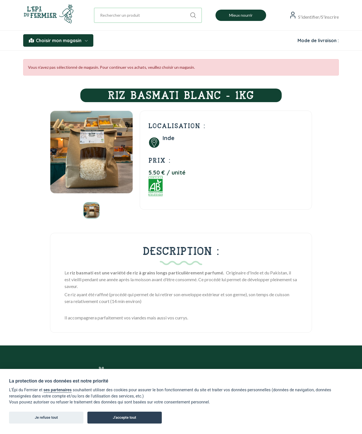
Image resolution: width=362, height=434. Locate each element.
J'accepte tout (124, 417)
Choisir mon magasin (58, 40)
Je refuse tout (46, 417)
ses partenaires (58, 390)
